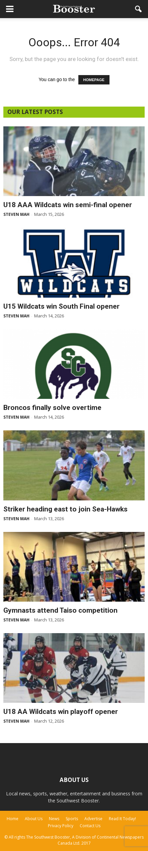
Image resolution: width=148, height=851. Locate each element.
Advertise (93, 819)
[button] (138, 9)
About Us (34, 819)
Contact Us (90, 826)
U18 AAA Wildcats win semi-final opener (67, 205)
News (54, 819)
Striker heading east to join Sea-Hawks (65, 509)
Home (12, 819)
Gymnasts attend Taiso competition (60, 610)
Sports (72, 819)
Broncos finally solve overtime (52, 408)
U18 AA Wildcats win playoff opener (60, 712)
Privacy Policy (60, 826)
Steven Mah (16, 214)
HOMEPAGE (93, 80)
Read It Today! (122, 819)
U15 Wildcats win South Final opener (61, 306)
